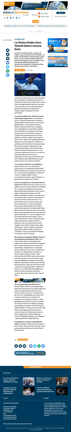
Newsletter (60, 16)
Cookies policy (15, 424)
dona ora (60, 13)
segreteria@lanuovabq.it (10, 417)
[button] (35, 21)
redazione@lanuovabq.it (9, 415)
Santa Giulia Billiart (44, 26)
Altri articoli (35, 367)
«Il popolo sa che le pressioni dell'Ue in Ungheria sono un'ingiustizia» (9, 390)
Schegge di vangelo (11, 26)
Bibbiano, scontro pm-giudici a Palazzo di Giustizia (44, 380)
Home (31, 31)
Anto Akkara (7, 40)
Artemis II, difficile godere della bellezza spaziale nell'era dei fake (45, 389)
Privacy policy (7, 424)
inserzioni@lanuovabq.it (9, 419)
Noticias (45, 16)
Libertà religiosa (38, 31)
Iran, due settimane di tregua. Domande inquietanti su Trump (10, 380)
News (44, 13)
